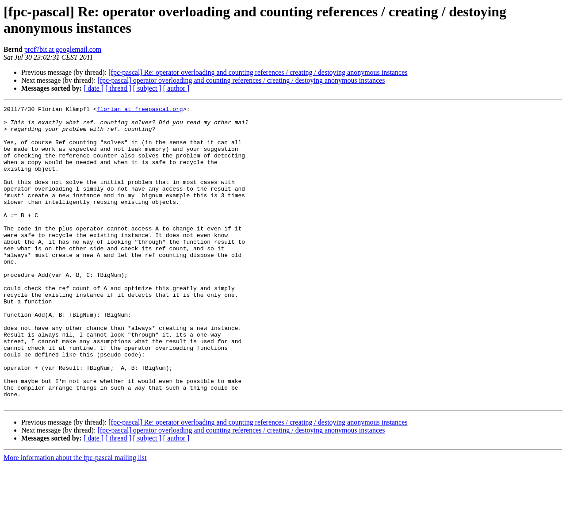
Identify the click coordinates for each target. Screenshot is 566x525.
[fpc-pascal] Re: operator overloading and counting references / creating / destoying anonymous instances (257, 72)
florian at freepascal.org (140, 110)
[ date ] (93, 88)
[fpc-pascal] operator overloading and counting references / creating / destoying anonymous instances (241, 80)
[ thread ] (118, 88)
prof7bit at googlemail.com (63, 49)
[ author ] (176, 88)
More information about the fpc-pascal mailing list (75, 517)
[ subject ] (147, 88)
